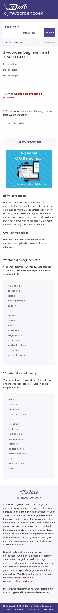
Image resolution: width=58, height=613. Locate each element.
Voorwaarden (46, 609)
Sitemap (19, 609)
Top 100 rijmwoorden (29, 141)
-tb (9, 419)
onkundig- (13, 350)
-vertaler (13, 443)
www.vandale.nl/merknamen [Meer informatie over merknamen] (19, 581)
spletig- (12, 295)
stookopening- (16, 300)
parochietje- (14, 290)
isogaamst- (14, 335)
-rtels (10, 458)
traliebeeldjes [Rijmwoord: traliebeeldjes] (10, 75)
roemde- (12, 320)
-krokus (12, 429)
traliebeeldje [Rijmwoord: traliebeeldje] (10, 69)
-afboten (12, 409)
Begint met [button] (11, 26)
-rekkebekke (15, 433)
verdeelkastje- (16, 345)
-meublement (15, 463)
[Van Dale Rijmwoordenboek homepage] (17, 8)
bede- (11, 305)
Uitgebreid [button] (49, 42)
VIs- (10, 310)
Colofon (31, 609)
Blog (9, 609)
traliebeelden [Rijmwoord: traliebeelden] (10, 64)
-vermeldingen (16, 453)
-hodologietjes (16, 448)
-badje (11, 404)
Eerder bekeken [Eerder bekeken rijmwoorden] (14, 42)
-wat (10, 468)
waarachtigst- (16, 355)
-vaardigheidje (16, 414)
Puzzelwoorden (16, 123)
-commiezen (14, 438)
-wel (10, 399)
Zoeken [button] (49, 32)
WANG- (12, 315)
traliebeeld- (14, 285)
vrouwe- (12, 330)
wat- (10, 325)
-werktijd (13, 424)
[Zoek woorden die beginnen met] (38, 33)
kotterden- (14, 340)
